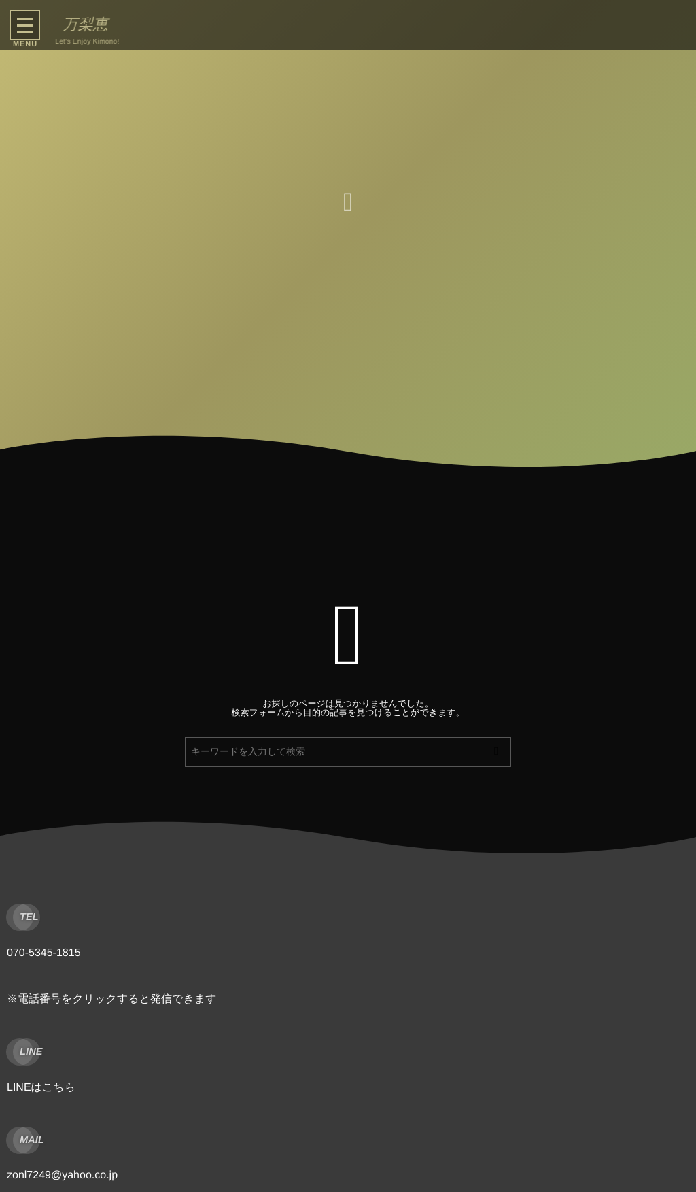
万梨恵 (83, 24)
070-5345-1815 (44, 953)
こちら (58, 1087)
